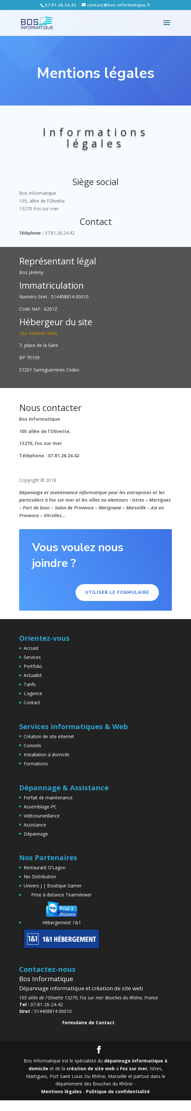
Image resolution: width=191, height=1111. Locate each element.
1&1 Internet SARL (38, 333)
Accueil (31, 648)
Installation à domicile (46, 754)
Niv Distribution (40, 876)
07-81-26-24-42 (41, 1004)
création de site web (90, 1068)
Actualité (33, 675)
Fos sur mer (133, 1068)
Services (32, 657)
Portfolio (33, 666)
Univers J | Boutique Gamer (53, 886)
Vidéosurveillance (42, 816)
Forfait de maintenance (48, 797)
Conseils (32, 745)
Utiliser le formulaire (117, 592)
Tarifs (30, 684)
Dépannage (36, 834)
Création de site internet (49, 736)
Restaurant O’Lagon (45, 867)
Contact (32, 702)
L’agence (33, 693)
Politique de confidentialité (118, 1091)
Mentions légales (61, 1091)
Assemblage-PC (40, 807)
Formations (36, 764)
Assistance (35, 825)
